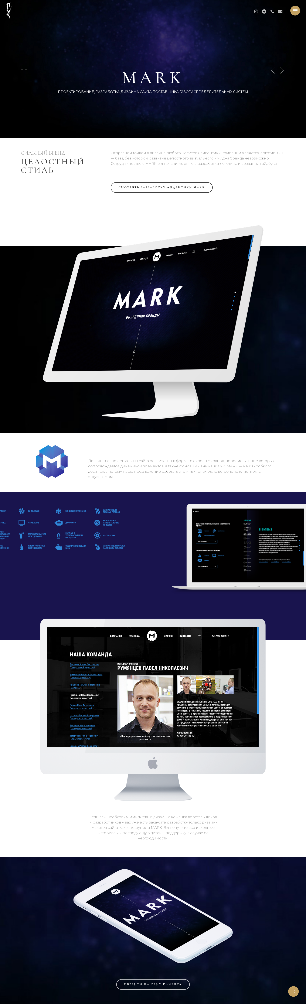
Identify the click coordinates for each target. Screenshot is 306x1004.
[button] (295, 10)
